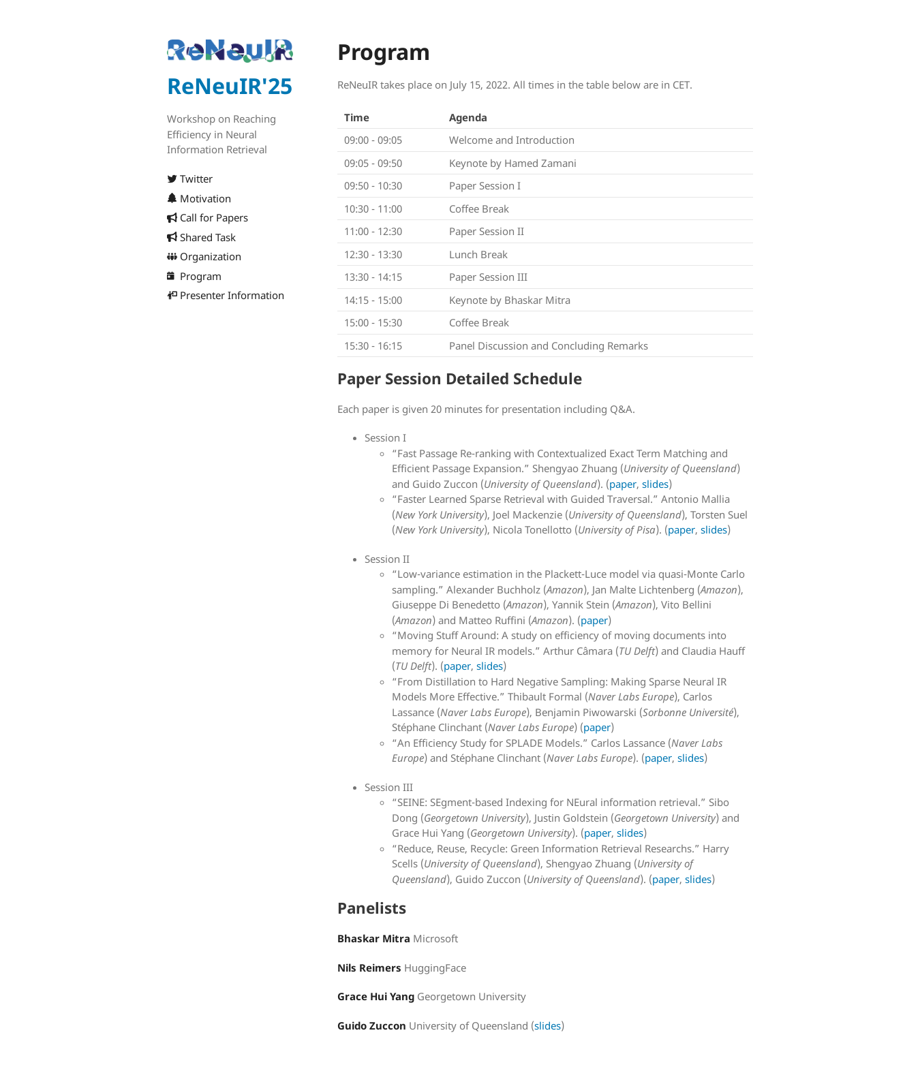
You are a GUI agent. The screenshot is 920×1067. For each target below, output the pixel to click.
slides (655, 484)
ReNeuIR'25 (229, 85)
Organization (204, 256)
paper (623, 484)
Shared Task (201, 237)
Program (194, 276)
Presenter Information (225, 295)
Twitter (190, 178)
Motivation (199, 198)
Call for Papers (207, 217)
